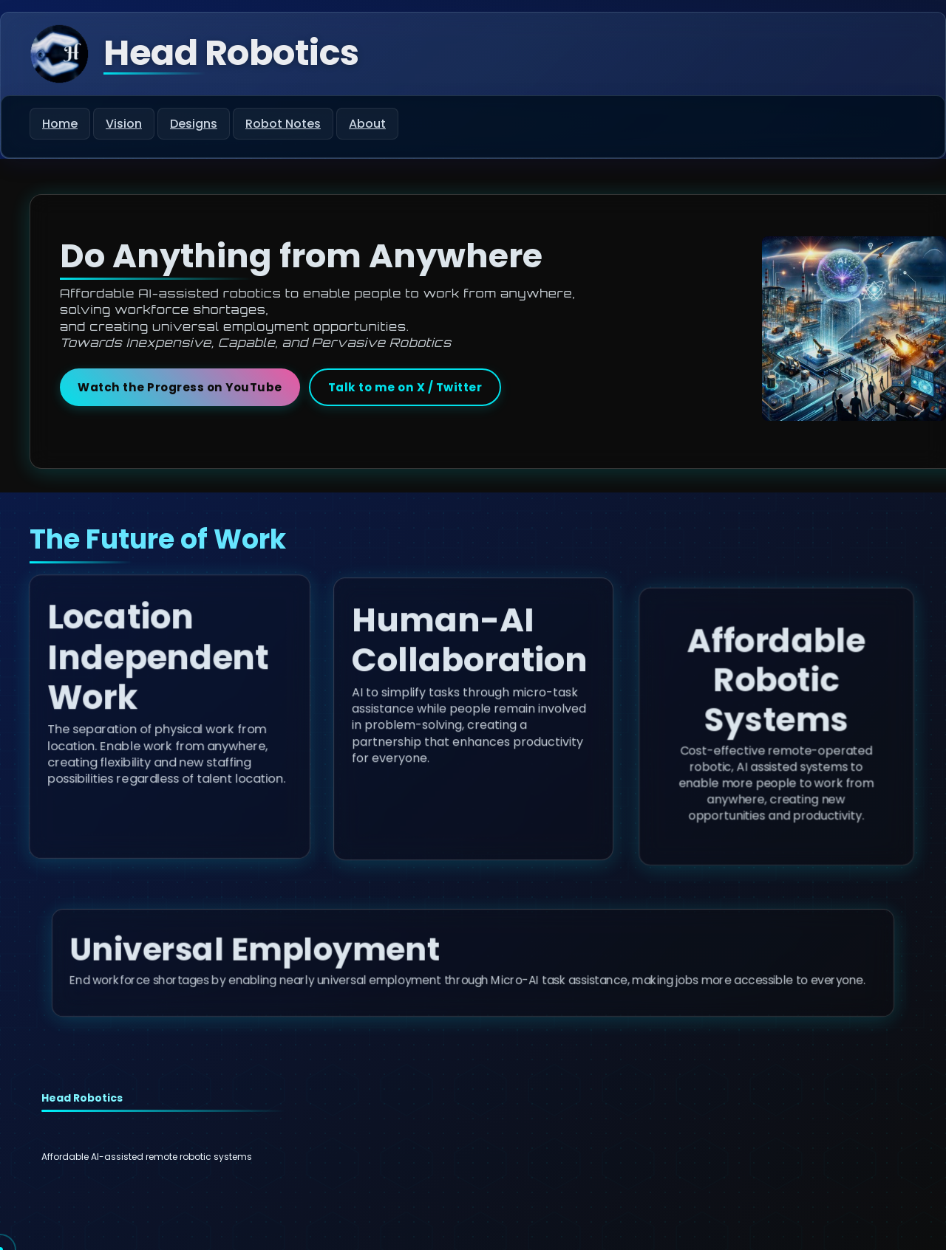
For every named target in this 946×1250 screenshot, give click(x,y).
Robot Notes (283, 123)
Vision (124, 123)
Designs (193, 123)
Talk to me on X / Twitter (405, 387)
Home (60, 123)
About (367, 123)
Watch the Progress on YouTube (180, 387)
